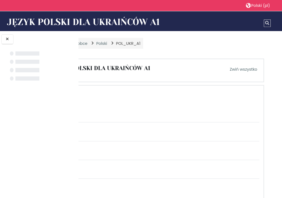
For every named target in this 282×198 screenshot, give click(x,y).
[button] (258, 5)
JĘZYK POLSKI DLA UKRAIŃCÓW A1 (160, 68)
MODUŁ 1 (124, 94)
